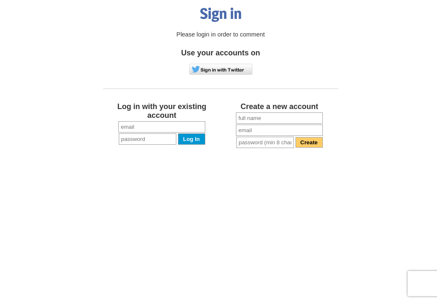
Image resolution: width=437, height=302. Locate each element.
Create (309, 142)
